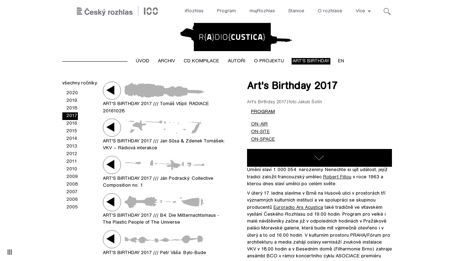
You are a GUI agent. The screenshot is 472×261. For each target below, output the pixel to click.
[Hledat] (387, 11)
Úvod (142, 61)
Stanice (296, 11)
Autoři (236, 61)
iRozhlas (194, 11)
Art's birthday (311, 61)
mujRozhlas (262, 11)
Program (226, 11)
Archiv (166, 61)
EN (341, 61)
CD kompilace (201, 61)
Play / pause (112, 90)
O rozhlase (330, 11)
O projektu (269, 61)
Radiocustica (236, 37)
